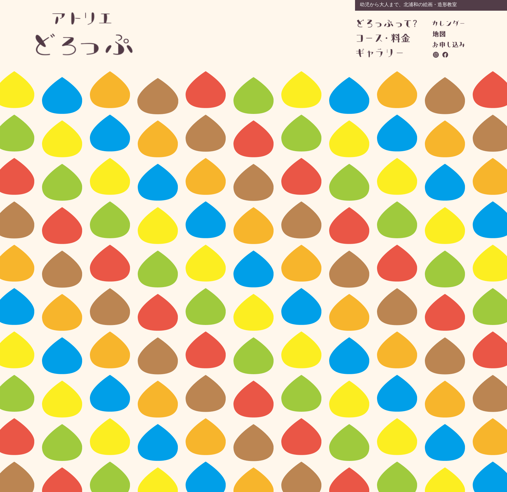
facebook (445, 55)
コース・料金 (386, 38)
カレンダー (448, 23)
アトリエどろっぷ (84, 33)
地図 (439, 34)
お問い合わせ (449, 45)
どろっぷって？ (387, 23)
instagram (436, 55)
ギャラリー (386, 53)
